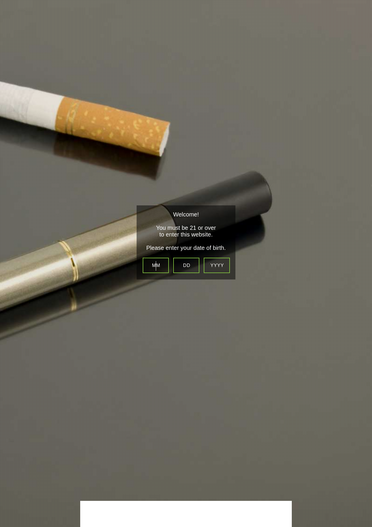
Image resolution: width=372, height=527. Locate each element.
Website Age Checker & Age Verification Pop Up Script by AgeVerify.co (365, 520)
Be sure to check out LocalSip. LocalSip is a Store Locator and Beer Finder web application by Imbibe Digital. (361, 525)
